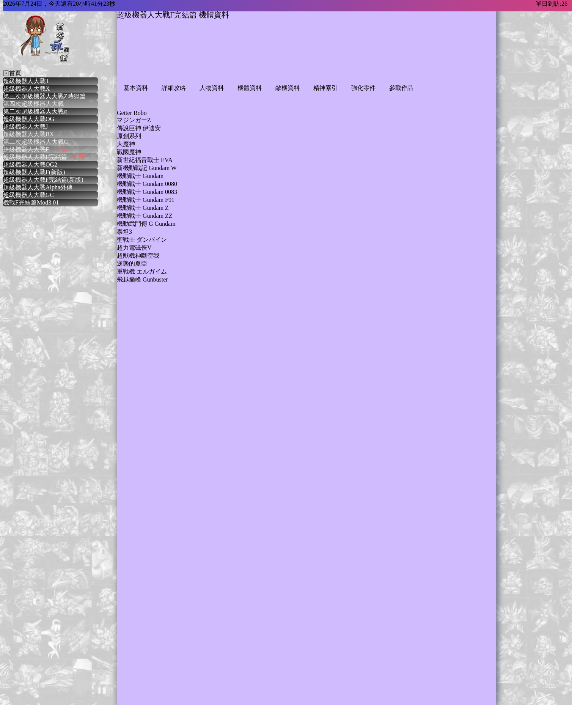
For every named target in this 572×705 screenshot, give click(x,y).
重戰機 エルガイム (142, 271)
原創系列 (129, 136)
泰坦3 (124, 231)
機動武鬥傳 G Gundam (146, 223)
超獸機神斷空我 (138, 255)
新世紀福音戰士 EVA (145, 160)
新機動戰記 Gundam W (147, 168)
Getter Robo (132, 113)
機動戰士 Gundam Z (143, 208)
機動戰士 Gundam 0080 (147, 184)
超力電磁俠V (134, 247)
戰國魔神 (129, 152)
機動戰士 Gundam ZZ (145, 215)
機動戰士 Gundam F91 (145, 200)
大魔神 (126, 144)
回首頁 (12, 73)
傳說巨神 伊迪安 (139, 128)
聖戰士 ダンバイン (142, 239)
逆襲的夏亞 (132, 263)
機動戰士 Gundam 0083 (147, 192)
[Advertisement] (255, 58)
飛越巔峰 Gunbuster (142, 279)
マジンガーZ (134, 120)
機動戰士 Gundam (140, 176)
